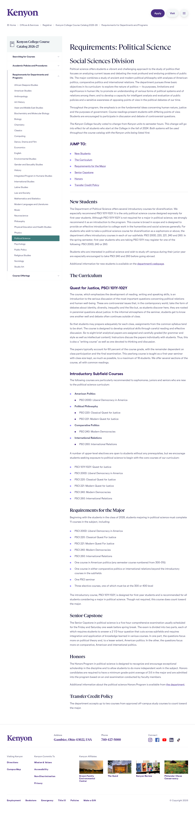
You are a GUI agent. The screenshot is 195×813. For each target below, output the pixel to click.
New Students (82, 153)
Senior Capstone (84, 172)
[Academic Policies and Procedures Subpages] (58, 65)
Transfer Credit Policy (87, 184)
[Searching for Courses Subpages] (58, 56)
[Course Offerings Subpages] (58, 275)
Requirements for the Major (90, 165)
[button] (184, 13)
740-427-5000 (111, 740)
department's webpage (150, 263)
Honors (79, 178)
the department (175, 684)
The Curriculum (83, 159)
